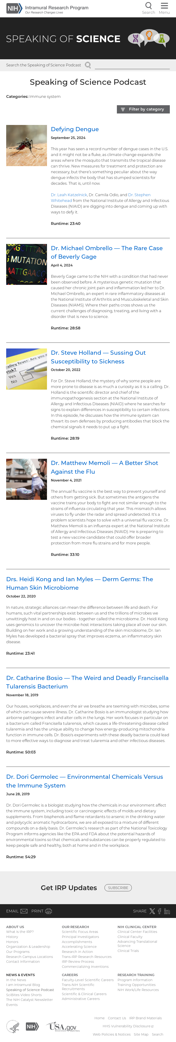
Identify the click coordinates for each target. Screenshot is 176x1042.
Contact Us (117, 1018)
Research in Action (77, 952)
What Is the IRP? (20, 932)
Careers (70, 975)
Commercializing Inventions (85, 967)
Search (157, 1034)
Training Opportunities (137, 985)
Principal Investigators (80, 937)
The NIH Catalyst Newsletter (29, 1000)
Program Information (135, 980)
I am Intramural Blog (23, 985)
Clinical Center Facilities (137, 932)
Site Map (141, 1034)
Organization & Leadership (28, 947)
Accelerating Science (79, 947)
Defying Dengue (75, 129)
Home (99, 1018)
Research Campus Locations (29, 957)
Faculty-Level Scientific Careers (88, 980)
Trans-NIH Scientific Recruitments (78, 987)
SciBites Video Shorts (24, 995)
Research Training (136, 975)
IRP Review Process (78, 962)
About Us (15, 927)
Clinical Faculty (130, 937)
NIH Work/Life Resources (138, 990)
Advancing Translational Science (137, 944)
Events (12, 1005)
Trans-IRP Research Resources (87, 957)
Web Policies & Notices (112, 1034)
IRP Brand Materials (145, 1018)
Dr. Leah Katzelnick (69, 195)
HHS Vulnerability (128, 1026)
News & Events (20, 975)
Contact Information (23, 962)
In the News (16, 980)
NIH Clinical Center (137, 927)
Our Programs (18, 952)
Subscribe (118, 888)
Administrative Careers (81, 999)
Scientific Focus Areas (80, 932)
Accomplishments (77, 942)
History (12, 937)
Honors (12, 942)
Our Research (75, 927)
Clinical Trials (128, 951)
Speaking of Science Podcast (30, 990)
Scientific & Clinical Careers (84, 994)
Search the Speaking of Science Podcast (43, 65)
